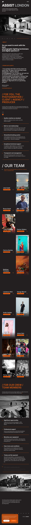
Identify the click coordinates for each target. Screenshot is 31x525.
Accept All (13, 520)
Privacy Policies (7, 518)
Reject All (6, 520)
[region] (10, 518)
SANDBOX (27, 522)
